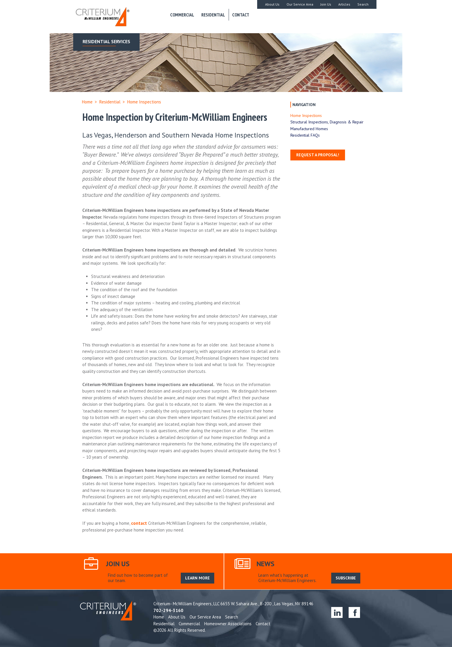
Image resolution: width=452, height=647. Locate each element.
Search (363, 4)
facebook (354, 612)
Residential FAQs (305, 135)
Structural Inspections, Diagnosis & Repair (327, 122)
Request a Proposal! (317, 154)
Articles (344, 4)
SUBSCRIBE (346, 578)
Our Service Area (300, 4)
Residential (213, 15)
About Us (272, 4)
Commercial (182, 15)
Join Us (325, 4)
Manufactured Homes (309, 128)
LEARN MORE (197, 578)
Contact (240, 15)
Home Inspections (306, 115)
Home (87, 102)
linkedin (337, 612)
